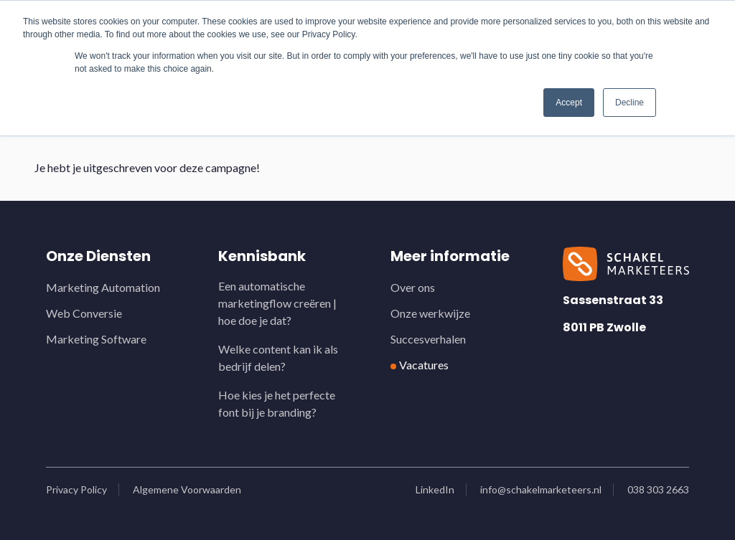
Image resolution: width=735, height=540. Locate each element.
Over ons (412, 287)
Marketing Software (96, 339)
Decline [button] (629, 103)
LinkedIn (435, 489)
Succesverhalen (428, 339)
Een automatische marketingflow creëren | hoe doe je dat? (277, 303)
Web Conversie (84, 313)
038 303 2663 (658, 489)
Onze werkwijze (430, 313)
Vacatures (424, 364)
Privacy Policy (76, 489)
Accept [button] (569, 103)
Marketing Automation (103, 287)
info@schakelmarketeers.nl (540, 489)
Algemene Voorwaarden (187, 489)
